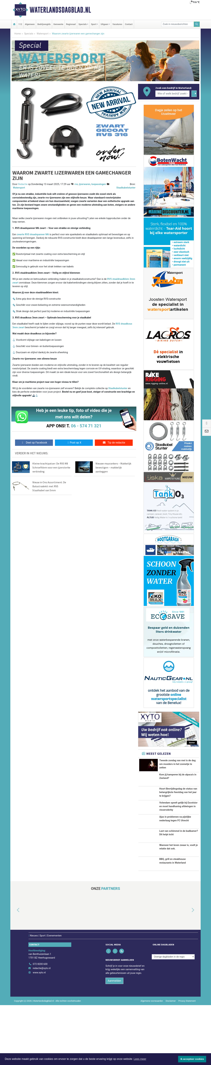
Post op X (73, 442)
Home (17, 33)
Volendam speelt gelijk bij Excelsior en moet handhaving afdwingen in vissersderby (178, 834)
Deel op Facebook (34, 442)
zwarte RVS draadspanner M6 (33, 234)
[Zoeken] (197, 24)
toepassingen (98, 184)
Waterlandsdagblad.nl (60, 10)
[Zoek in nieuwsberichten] (177, 24)
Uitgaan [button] (104, 24)
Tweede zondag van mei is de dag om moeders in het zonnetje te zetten (177, 764)
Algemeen (30, 24)
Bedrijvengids (44, 24)
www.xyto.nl (39, 1032)
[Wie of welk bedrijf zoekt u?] (172, 93)
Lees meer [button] (140, 1059)
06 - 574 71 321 (86, 425)
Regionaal (71, 24)
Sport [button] (93, 24)
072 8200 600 (40, 1024)
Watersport (42, 33)
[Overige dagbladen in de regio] (173, 1016)
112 (20, 24)
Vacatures (117, 24)
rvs (76, 184)
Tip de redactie (113, 442)
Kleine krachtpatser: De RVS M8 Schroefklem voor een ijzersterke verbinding (51, 467)
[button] (14, 970)
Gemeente (58, 24)
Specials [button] (82, 24)
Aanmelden (114, 1040)
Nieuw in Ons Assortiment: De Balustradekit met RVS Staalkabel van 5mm (49, 486)
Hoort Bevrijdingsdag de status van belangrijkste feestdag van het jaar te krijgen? (178, 807)
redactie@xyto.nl (42, 1028)
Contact (129, 24)
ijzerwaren (84, 184)
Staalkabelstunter (125, 187)
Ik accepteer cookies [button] (192, 1059)
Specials (28, 33)
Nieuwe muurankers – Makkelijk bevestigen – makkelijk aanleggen (113, 467)
